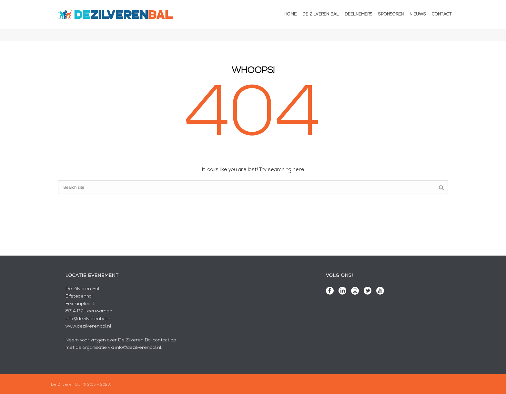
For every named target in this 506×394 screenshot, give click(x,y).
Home (290, 14)
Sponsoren (391, 14)
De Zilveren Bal (320, 14)
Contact (442, 14)
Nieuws (418, 14)
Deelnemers (358, 14)
